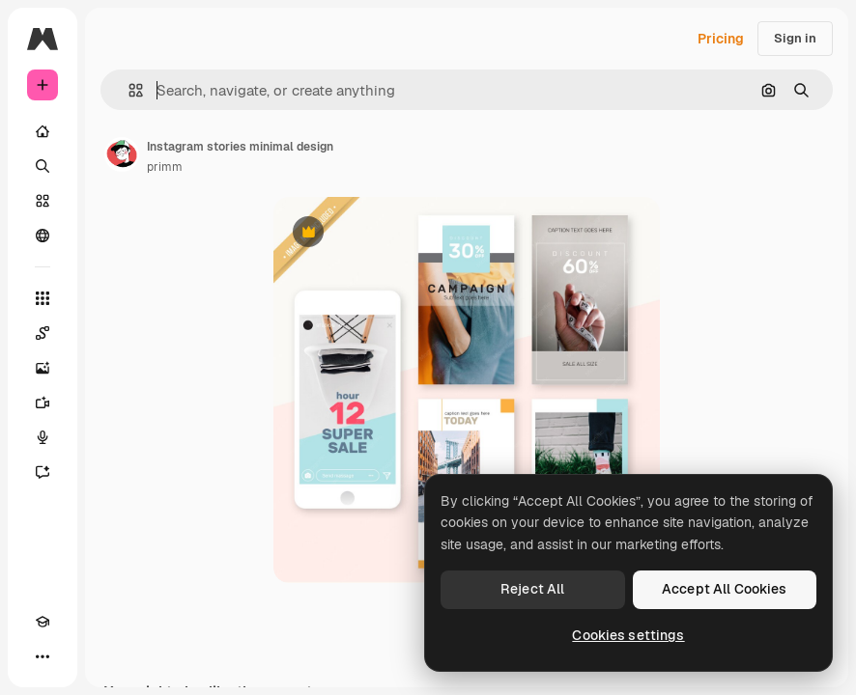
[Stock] (42, 200)
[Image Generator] (42, 367)
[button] (128, 90)
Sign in (795, 38)
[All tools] (42, 298)
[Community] (42, 235)
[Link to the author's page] (121, 154)
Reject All (532, 589)
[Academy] (42, 621)
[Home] (42, 131)
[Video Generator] (42, 402)
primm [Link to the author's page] (165, 167)
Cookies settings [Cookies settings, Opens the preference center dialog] (628, 635)
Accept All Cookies (724, 589)
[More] (42, 656)
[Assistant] (42, 472)
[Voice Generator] (42, 437)
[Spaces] (42, 333)
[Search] (42, 166)
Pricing (721, 38)
